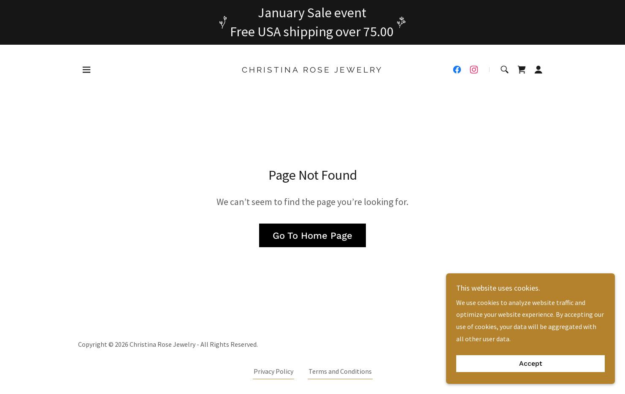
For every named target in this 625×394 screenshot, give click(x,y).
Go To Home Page (312, 235)
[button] (86, 69)
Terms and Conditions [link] (340, 371)
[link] (312, 70)
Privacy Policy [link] (273, 371)
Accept (530, 364)
